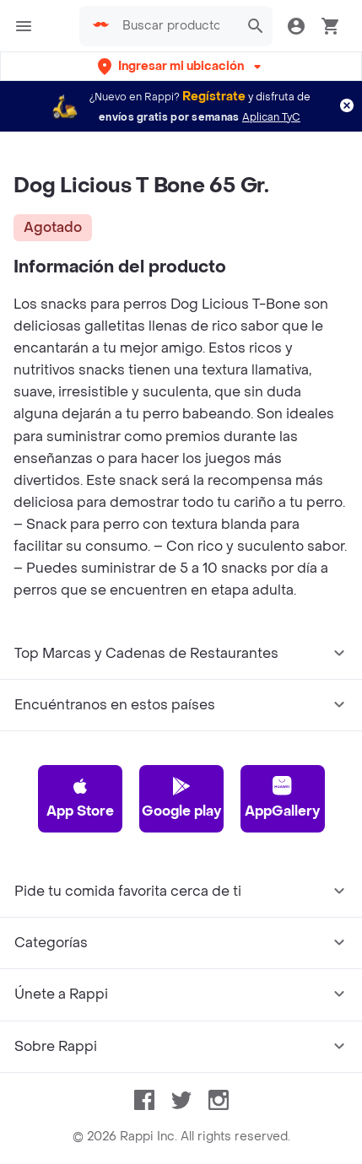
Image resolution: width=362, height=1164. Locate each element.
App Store (80, 798)
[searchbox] (176, 26)
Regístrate (214, 97)
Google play (181, 798)
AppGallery (282, 798)
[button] (181, 66)
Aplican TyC (271, 117)
